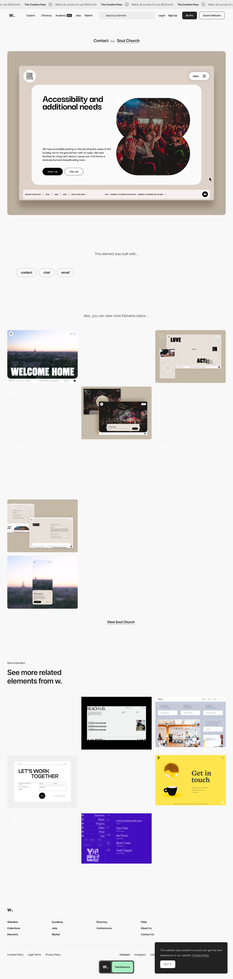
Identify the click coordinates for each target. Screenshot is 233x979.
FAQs (144, 921)
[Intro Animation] (116, 413)
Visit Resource (122, 967)
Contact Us (147, 934)
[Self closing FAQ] (42, 525)
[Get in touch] (190, 780)
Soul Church (128, 41)
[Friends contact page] (190, 722)
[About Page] (190, 356)
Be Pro (189, 15)
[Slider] (42, 413)
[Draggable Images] (190, 413)
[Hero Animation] (190, 525)
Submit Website (212, 15)
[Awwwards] (12, 15)
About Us (146, 928)
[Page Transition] (116, 469)
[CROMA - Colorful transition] (116, 780)
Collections (13, 928)
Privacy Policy (53, 954)
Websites (12, 921)
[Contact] (116, 723)
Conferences (104, 928)
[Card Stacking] (42, 469)
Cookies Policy (15, 954)
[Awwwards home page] (105, 967)
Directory (46, 15)
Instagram (140, 954)
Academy (64, 15)
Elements (12, 934)
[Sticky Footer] (116, 525)
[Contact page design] (42, 723)
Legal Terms (34, 954)
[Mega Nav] (116, 356)
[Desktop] (42, 356)
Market (89, 15)
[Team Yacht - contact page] (116, 838)
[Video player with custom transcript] (190, 469)
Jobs (78, 15)
